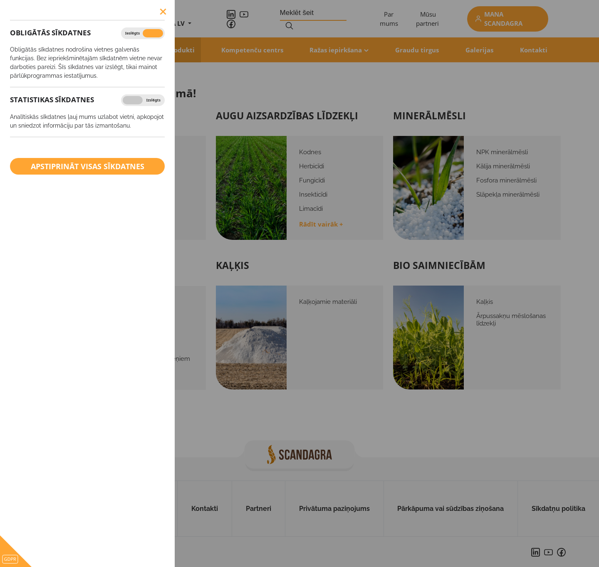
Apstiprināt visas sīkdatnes (87, 166)
